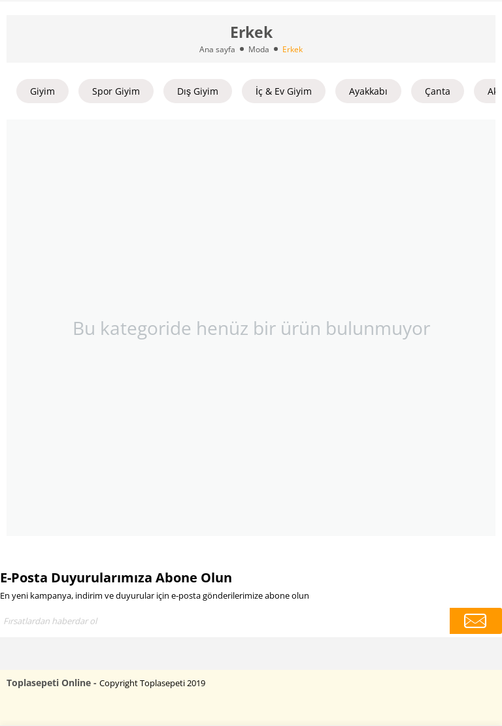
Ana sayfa (217, 49)
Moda (258, 49)
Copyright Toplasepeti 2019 (152, 683)
